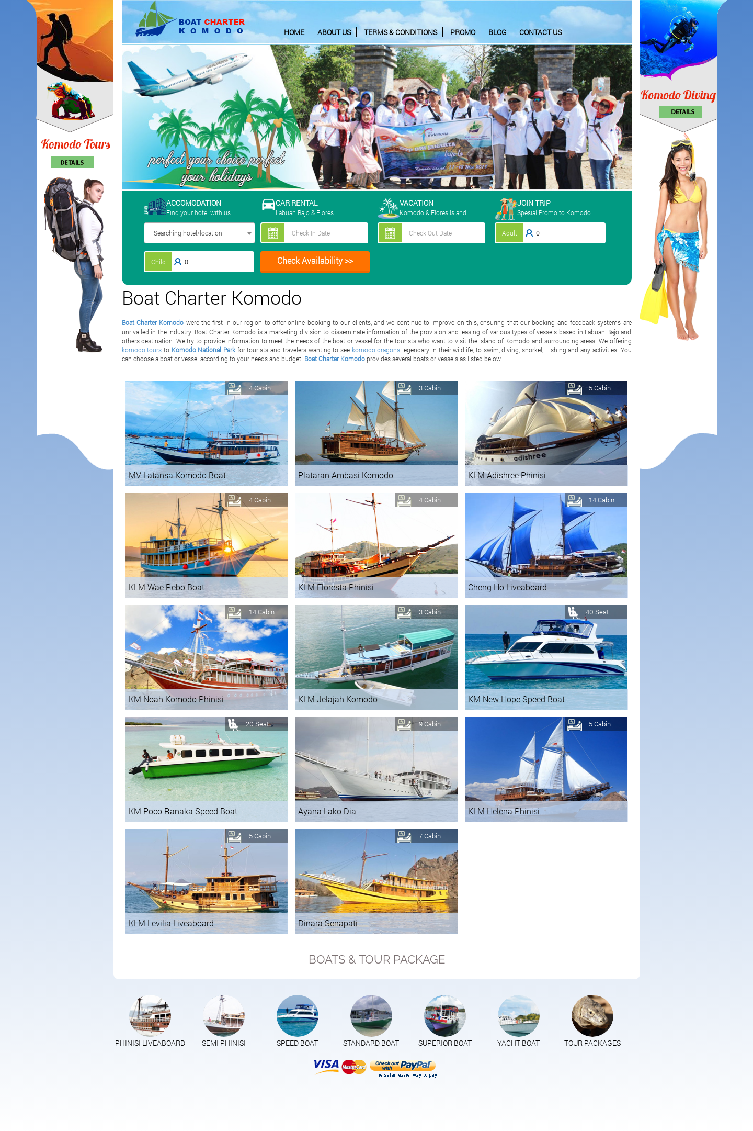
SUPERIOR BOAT (445, 1043)
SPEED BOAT (297, 1043)
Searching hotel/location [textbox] (188, 233)
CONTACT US (540, 32)
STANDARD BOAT (371, 1043)
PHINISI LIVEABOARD (150, 1043)
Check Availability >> (315, 260)
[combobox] (199, 232)
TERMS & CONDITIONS (400, 32)
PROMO (462, 32)
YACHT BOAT (518, 1043)
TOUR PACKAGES (592, 1043)
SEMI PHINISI (224, 1043)
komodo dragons (376, 349)
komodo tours (142, 349)
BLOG (497, 32)
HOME (294, 32)
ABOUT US (334, 32)
